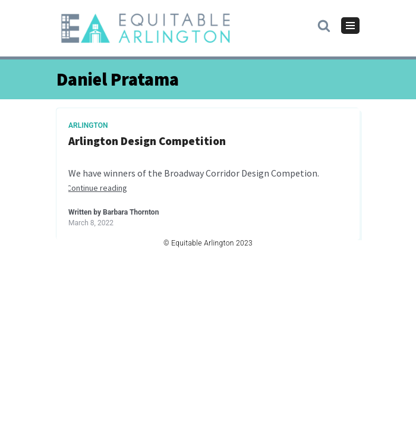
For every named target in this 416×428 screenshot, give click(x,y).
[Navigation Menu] (350, 25)
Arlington (88, 125)
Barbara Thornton (131, 212)
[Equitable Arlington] (145, 28)
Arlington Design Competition (147, 141)
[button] (323, 25)
